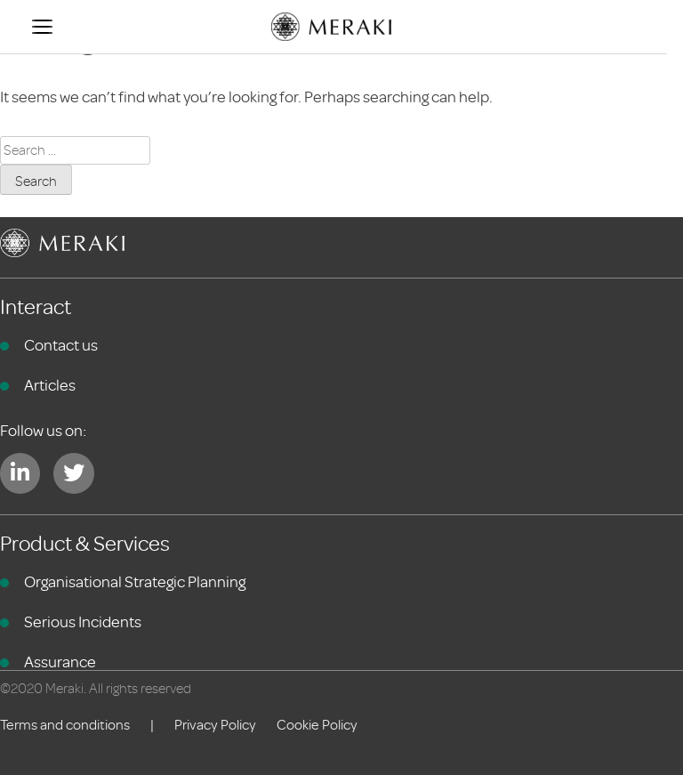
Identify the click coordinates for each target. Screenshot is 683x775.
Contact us (61, 345)
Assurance (60, 662)
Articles (50, 385)
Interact (35, 307)
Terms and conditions (65, 725)
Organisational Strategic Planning (134, 582)
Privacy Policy (215, 725)
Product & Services (85, 544)
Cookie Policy (317, 725)
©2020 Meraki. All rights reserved (95, 689)
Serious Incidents (82, 622)
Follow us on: (43, 431)
